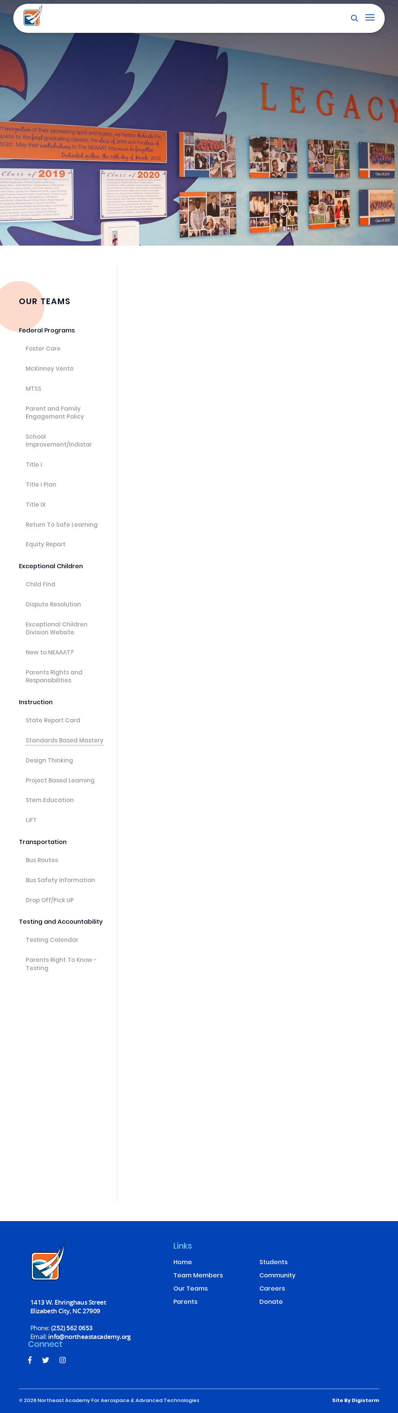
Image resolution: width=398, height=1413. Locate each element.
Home (182, 1263)
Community (277, 1276)
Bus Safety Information (60, 881)
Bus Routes (42, 861)
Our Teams (190, 1289)
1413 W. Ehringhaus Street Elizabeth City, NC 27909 (68, 1306)
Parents (185, 1302)
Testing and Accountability (61, 922)
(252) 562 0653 (72, 1327)
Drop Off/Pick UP (50, 901)
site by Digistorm (355, 1401)
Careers (272, 1289)
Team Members (198, 1276)
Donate (271, 1302)
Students (273, 1263)
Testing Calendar (52, 941)
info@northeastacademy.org (89, 1336)
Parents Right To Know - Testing (61, 965)
